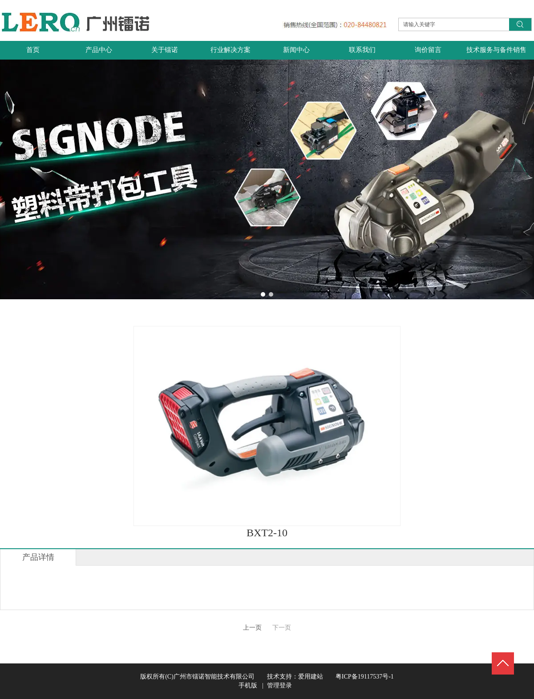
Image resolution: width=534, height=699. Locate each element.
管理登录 (279, 685)
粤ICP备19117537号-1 (358, 676)
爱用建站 (310, 676)
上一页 (252, 627)
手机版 (248, 685)
